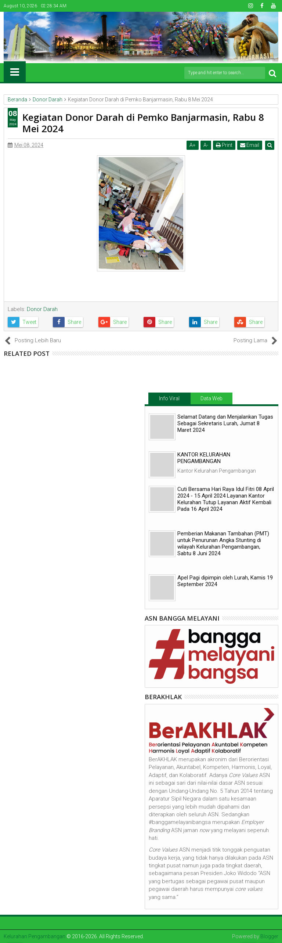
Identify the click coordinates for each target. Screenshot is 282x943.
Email (250, 145)
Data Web (211, 398)
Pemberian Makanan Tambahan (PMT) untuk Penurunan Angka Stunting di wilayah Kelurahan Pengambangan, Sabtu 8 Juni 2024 (223, 543)
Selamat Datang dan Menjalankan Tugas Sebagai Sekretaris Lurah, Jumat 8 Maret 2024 (225, 423)
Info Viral (169, 398)
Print (224, 145)
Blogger (269, 936)
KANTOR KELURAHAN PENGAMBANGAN (203, 458)
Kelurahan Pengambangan (34, 936)
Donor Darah (42, 309)
